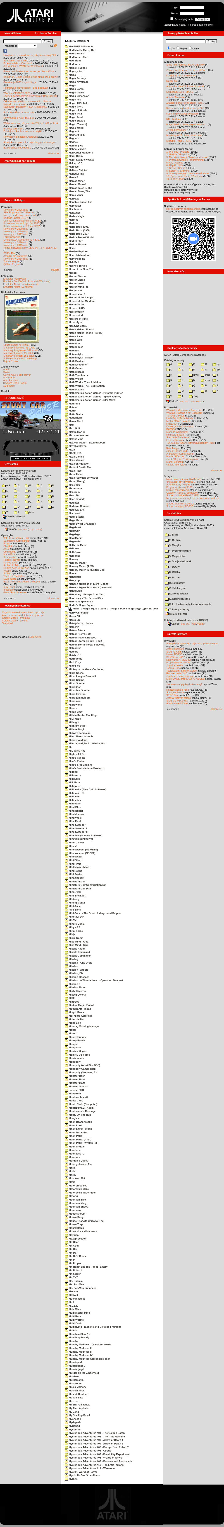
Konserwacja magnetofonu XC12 (21, 226)
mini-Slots (73, 909)
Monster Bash (75, 1075)
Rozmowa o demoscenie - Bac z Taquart (25, 87)
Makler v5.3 (73, 163)
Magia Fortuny (75, 78)
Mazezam (72, 492)
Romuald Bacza (175, 434)
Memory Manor (75, 562)
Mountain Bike (75, 1199)
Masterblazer (74, 304)
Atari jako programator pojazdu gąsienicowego (29, 142)
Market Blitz (74, 241)
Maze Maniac (74, 460)
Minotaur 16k (74, 916)
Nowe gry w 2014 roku (15, 258)
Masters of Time (76, 318)
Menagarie (73, 576)
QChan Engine (11, 264)
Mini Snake (73, 874)
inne (29, 512)
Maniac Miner (75, 181)
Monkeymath (74, 1058)
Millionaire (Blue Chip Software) (85, 789)
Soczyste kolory (175, 692)
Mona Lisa (73, 1022)
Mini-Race (73, 906)
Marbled (71, 219)
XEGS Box (172, 695)
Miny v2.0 (72, 927)
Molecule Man (75, 1019)
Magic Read (74, 117)
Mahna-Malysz (75, 149)
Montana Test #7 (76, 1097)
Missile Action (75, 948)
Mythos (71, 1479)
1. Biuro (172, 534)
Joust (6, 549)
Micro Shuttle (75, 683)
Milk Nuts (72, 778)
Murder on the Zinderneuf (82, 1372)
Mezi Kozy (73, 662)
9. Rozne (172, 577)
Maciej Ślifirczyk (175, 456)
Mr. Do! (71, 1252)
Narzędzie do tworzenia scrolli (19, 215)
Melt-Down (73, 552)
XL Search (9, 385)
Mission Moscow (76, 977)
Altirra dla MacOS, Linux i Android (184, 86)
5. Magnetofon (175, 556)
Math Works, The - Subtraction (85, 386)
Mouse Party (74, 1217)
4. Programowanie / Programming (184, 159)
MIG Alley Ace (75, 750)
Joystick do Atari (175, 665)
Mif (68, 747)
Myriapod (72, 1426)
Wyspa (7, 570)
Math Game (73, 368)
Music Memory (75, 1387)
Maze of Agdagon (77, 463)
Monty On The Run (78, 1114)
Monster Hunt (75, 1079)
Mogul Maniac (75, 1012)
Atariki (6, 369)
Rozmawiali (171, 407)
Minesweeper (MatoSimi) (81, 849)
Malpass (72, 166)
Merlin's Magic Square (80, 605)
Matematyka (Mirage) (79, 357)
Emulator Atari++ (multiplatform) (20, 284)
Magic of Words (76, 110)
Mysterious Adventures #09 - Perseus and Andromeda (99, 1461)
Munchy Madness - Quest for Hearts (88, 1344)
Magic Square (75, 120)
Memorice (72, 555)
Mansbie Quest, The (78, 202)
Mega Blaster (74, 516)
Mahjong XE (74, 145)
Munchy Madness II (78, 1348)
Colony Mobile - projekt (15, 620)
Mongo (71, 1044)
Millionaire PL (75, 793)
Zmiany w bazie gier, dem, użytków (185, 70)
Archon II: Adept (12, 565)
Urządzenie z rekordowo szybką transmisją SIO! (29, 55)
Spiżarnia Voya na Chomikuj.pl (20, 358)
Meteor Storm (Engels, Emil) (83, 641)
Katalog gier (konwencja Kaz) (18, 470)
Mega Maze (73, 520)
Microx (71, 708)
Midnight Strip (75, 725)
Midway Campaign (78, 733)
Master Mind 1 (75, 294)
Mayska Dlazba (75, 446)
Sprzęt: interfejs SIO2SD (179, 506)
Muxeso (71, 1401)
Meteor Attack (75, 630)
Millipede (72, 796)
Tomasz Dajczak (175, 415)
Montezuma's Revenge (80, 1111)
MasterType (73, 322)
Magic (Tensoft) (76, 124)
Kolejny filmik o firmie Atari (180, 75)
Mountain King (75, 1203)
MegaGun (72, 530)
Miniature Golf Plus (78, 888)
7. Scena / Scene (175, 168)
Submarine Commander (16, 540)
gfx (216, 369)
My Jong (72, 1411)
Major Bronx (74, 156)
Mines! (71, 846)
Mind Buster (74, 810)
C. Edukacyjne (175, 588)
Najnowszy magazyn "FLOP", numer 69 (25, 106)
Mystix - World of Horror (81, 1472)
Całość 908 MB (176, 614)
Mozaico (72, 1235)
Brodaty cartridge (12, 128)
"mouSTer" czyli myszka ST (181, 481)
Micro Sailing (74, 680)
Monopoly (73, 1061)
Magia (70, 74)
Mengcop (72, 580)
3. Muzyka (173, 545)
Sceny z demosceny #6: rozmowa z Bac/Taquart (30, 96)
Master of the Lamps (79, 297)
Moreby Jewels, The (78, 1164)
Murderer (72, 1376)
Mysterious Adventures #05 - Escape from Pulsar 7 (97, 1447)
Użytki (183, 48)
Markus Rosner (76, 244)
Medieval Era (74, 509)
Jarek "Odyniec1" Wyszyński (182, 459)
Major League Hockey (79, 159)
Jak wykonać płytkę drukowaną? (184, 684)
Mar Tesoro (73, 209)
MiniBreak (73, 892)
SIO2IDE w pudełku (177, 700)
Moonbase (73, 1150)
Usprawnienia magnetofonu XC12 (22, 220)
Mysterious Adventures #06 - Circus (88, 1450)
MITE (70, 998)
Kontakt (5, 391)
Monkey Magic (75, 1051)
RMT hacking (173, 119)
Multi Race (73, 1316)
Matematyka (74, 354)
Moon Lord (73, 1125)
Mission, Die (74, 973)
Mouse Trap (74, 1224)
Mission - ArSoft (76, 969)
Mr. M (70, 1259)
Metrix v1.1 (73, 655)
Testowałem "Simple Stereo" (182, 670)
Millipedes (73, 800)
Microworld (73, 704)
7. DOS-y (172, 566)
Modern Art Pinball (78, 1008)
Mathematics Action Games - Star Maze (90, 400)
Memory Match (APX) (79, 566)
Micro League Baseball (80, 676)
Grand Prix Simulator (14, 592)
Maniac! (71, 177)
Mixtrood (72, 1001)
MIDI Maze (73, 718)
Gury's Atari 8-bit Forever (17, 374)
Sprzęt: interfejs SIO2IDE (180, 503)
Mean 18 (72, 495)
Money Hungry (75, 1037)
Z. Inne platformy (177, 609)
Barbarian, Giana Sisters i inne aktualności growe (30, 76)
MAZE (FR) (73, 453)
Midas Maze (74, 711)
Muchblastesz (75, 1298)
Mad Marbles (74, 53)
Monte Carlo (74, 1100)
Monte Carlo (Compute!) (81, 1104)
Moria (70, 1168)
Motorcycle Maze (77, 1189)
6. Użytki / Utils (174, 165)
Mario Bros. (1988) (77, 230)
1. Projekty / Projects (177, 151)
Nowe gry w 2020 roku (15, 228)
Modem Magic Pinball (79, 1005)
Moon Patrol (74, 1136)
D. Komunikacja (176, 593)
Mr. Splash (73, 1273)
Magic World (74, 128)
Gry (173, 48)
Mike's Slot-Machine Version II (84, 768)
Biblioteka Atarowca (13, 292)
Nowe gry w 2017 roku (15, 234)
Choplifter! (9, 546)
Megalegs (72, 534)
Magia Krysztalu (76, 81)
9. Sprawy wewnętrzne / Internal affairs (187, 173)
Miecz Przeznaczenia (79, 736)
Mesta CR (72, 616)
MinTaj (70, 920)
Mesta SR (72, 620)
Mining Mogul (75, 902)
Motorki (71, 1196)
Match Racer (74, 336)
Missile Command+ (78, 955)
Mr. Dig (71, 1249)
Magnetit (72, 131)
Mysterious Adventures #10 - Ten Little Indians (94, 1465)
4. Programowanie (178, 550)
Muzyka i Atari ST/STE (178, 140)
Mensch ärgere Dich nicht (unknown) (88, 587)
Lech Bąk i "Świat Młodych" (181, 418)
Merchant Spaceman (79, 601)
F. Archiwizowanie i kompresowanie (188, 604)
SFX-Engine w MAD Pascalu (19, 212)
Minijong (72, 899)
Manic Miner (74, 195)
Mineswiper (73, 856)
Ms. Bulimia (74, 1281)
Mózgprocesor (75, 1238)
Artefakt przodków (176, 130)
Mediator (72, 502)
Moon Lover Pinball (78, 1129)
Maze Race (73, 470)
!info (194, 374)
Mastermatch (74, 311)
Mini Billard (73, 860)
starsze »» (53, 153)
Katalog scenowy (174, 360)
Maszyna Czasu (76, 325)
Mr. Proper (73, 1263)
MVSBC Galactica (77, 1404)
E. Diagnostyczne (177, 598)
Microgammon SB (77, 697)
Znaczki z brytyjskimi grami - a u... (185, 102)
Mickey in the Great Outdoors (84, 669)
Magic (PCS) (74, 113)
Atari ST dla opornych (15, 256)
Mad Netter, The (76, 57)
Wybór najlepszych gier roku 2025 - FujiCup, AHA (30, 123)
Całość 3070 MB (14, 516)
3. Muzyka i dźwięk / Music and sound (187, 157)
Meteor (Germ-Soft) (78, 634)
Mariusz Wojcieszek (177, 432)
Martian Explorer (76, 251)
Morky (70, 1175)
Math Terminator (76, 375)
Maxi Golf (72, 428)
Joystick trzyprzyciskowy (179, 676)
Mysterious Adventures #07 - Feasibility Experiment (97, 1454)
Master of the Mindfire (80, 301)
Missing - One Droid (78, 962)
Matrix (70, 410)
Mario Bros (9, 554)
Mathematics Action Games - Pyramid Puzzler (94, 393)
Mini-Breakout (75, 895)
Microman (73, 701)
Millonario (73, 803)
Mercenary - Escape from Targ (84, 594)
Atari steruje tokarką (177, 703)
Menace (71, 573)
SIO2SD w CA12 (175, 657)
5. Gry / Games (174, 162)
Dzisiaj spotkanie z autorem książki (22, 131)
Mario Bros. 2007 (77, 233)
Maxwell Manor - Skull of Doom (85, 442)
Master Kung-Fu (76, 286)
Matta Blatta (74, 414)
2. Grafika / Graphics (177, 154)
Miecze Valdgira (76, 740)
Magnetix (72, 138)
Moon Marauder (76, 1132)
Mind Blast (73, 807)
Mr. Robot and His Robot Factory (86, 1266)
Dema (195, 48)
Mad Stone (73, 60)
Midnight (72, 722)
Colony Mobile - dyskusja (16, 617)
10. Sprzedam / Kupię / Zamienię (184, 176)
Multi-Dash (73, 1323)
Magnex (71, 142)
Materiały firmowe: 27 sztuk (18, 353)
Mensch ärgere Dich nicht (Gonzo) (87, 583)
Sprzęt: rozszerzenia (177, 490)
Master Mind (74, 290)
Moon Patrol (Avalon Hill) (81, 1143)
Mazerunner (74, 488)
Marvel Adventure (77, 255)
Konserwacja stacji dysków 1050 (21, 223)
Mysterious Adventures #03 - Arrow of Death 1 (94, 1440)
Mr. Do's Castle (75, 1256)
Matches (72, 350)
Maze (70, 449)
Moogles (72, 1118)
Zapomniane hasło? (175, 24)
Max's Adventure (76, 435)
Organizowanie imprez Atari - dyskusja (23, 612)
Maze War (72, 485)
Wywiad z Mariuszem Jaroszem (183, 410)
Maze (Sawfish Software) (81, 477)
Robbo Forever (11, 559)
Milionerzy (73, 775)
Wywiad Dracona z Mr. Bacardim (184, 413)
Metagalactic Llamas (79, 623)
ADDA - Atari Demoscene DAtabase (185, 354)
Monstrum (73, 1093)
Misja (70, 934)
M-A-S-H (72, 262)
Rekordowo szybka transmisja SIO (185, 108)
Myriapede (73, 1422)
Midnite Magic (75, 729)
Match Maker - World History (83, 332)
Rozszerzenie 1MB (176, 673)
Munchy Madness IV (79, 1355)
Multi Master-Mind (77, 1312)
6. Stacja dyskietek (178, 561)
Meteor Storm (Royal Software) (85, 644)
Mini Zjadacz (74, 878)
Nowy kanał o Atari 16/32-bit (18, 117)
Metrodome (73, 658)
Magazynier (73, 71)
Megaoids (72, 541)
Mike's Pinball (75, 761)
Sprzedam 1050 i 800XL (179, 91)
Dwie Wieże (10, 578)
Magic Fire (73, 99)
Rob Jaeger (172, 448)
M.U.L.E (71, 1305)
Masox (70, 272)
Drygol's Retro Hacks (14, 383)
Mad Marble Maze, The (80, 50)
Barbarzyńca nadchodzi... (17, 147)
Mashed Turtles (76, 265)
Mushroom (73, 1383)
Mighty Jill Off (75, 754)
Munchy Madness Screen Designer (87, 1358)
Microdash (73, 687)
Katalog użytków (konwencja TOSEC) (186, 620)
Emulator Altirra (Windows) (18, 286)
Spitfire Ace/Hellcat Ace (16, 568)
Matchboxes (74, 347)
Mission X (72, 984)
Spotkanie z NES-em (14, 60)
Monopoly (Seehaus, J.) (81, 1072)
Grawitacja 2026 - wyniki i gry (19, 82)
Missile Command (77, 952)
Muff (69, 1302)
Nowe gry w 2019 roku (15, 231)
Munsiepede (74, 1362)
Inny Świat (9, 587)
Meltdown (72, 548)
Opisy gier (7, 535)
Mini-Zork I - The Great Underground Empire (93, 913)
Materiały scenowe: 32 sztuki (19, 347)
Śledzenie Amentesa (177, 437)
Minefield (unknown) (79, 839)
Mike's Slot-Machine (79, 764)
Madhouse (73, 64)
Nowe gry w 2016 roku (15, 242)
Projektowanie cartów (178, 662)
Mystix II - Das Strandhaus (82, 1475)
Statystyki (7, 623)
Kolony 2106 (10, 562)
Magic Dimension (77, 96)
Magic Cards (74, 89)
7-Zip (31, 529)
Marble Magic (75, 216)
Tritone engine (11, 261)
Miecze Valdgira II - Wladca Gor (85, 743)
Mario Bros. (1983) (77, 226)
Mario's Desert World (79, 237)
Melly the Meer (75, 545)
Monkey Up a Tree (77, 1054)
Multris (71, 1330)
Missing (71, 959)
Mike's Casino (75, 757)
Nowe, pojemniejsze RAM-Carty (184, 479)
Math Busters (75, 361)
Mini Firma (73, 863)
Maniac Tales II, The (78, 188)
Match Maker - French (79, 329)
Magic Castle (74, 92)
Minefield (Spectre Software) (83, 835)
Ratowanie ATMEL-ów (178, 659)
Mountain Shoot (76, 1206)
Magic (70, 85)
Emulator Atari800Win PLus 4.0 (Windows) (26, 281)
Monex (71, 1033)
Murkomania (74, 1379)
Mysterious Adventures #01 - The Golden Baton (95, 1433)
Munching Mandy (77, 1337)
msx (205, 380)
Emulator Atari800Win (15, 278)
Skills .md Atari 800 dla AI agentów (185, 64)
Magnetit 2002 (75, 135)
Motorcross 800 (76, 1185)
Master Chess (75, 279)
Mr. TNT (71, 1277)
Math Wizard (74, 378)
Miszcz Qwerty (75, 994)
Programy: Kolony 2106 (179, 487)
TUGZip (38, 529)
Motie (70, 1182)
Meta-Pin (72, 627)
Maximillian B (75, 432)
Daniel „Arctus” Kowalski (179, 426)
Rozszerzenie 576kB (177, 689)
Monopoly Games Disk (80, 1068)
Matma (71, 407)
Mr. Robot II (73, 1270)
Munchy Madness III (78, 1351)
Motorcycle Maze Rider (80, 1192)
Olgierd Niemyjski (176, 464)
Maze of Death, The (78, 467)
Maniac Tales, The (77, 191)
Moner (70, 1029)
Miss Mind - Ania (76, 941)
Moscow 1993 (75, 1178)
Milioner (71, 771)
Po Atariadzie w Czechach (17, 63)
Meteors (71, 651)
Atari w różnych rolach (178, 698)
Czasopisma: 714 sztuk (16, 344)
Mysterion (73, 1429)
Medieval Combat (77, 506)
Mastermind (74, 315)
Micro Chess (74, 673)
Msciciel (72, 1291)
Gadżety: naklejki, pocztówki (182, 492)
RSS (52, 45)
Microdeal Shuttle (77, 690)
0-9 (6, 485)
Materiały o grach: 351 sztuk (19, 355)
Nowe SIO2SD (174, 654)
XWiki (6, 372)
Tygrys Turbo (173, 668)
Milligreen (72, 786)
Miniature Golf (75, 881)
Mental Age (73, 590)
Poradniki (6, 207)
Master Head (74, 283)
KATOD (170, 429)
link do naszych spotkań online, (183, 208)
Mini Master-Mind (77, 867)
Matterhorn (73, 417)
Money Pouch (75, 1040)
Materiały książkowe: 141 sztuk (20, 350)
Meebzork (72, 513)
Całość (11, 529)
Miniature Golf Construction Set (85, 885)
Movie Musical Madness (81, 1231)
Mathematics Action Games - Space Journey (93, 396)
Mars (70, 248)
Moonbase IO (74, 1153)
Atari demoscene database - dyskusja (22, 615)
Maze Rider (73, 474)
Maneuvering (74, 173)
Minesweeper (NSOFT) (80, 853)
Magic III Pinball (76, 103)
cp (215, 364)
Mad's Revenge (76, 67)
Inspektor (8, 589)
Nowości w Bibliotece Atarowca (20, 136)
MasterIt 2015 (75, 308)
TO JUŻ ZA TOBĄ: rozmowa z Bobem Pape (190, 442)
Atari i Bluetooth (175, 649)
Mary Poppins (75, 258)
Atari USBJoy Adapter (178, 484)
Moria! (70, 1171)
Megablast (73, 527)
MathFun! (72, 403)
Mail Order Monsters (79, 152)
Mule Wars (73, 1309)
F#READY (172, 423)
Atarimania (9, 377)
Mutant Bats (74, 1397)
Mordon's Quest (76, 1160)
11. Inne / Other (174, 179)
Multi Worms (74, 1319)
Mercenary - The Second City (84, 598)
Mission (71, 966)
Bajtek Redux (10, 361)
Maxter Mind (74, 439)
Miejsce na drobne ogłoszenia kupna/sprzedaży (192, 498)
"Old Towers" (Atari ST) (16, 538)
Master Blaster (75, 276)
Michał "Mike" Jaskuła (178, 421)
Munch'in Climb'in (77, 1334)
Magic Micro (74, 106)
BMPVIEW (9, 253)
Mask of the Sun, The (79, 269)
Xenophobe (9, 557)
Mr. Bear (72, 1242)
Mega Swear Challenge (80, 523)
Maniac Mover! (75, 184)
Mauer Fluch (74, 421)
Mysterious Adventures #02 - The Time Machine (95, 1436)
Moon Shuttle (75, 1146)
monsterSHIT (74, 1090)
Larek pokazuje (11, 237)
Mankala (72, 198)
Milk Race (72, 782)
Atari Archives (10, 380)
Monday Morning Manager (82, 1026)
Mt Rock (72, 1295)
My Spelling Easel (77, 1415)
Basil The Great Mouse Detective (21, 581)
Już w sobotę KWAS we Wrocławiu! (23, 66)
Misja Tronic (74, 938)
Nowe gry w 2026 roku (15, 209)
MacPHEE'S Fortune (79, 46)
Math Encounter (76, 364)
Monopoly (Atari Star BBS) (82, 1065)
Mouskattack (74, 1228)
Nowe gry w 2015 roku (15, 245)
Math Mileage (74, 371)
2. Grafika (173, 540)
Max (69, 425)
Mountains (73, 1210)
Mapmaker (73, 205)
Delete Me (172, 81)
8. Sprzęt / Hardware (177, 170)
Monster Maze (75, 1082)
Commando (9, 551)
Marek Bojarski (174, 461)
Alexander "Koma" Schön (180, 453)
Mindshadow (74, 814)
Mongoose (73, 1047)
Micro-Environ (75, 694)
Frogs (6, 543)
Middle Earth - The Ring (81, 715)
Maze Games (74, 456)
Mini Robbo (73, 870)
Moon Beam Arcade (78, 1121)
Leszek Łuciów (174, 440)
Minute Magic (75, 924)
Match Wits (73, 340)
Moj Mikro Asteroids (79, 1015)
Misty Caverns (75, 991)
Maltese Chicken (76, 170)
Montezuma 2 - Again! (79, 1107)
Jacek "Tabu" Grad (176, 451)
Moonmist (73, 1157)
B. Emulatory (175, 583)
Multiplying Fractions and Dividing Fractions (93, 1326)
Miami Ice (72, 665)
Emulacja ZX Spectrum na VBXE (21, 239)
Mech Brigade (75, 499)
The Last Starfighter (14, 576)
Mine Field (73, 821)
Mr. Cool (72, 1245)
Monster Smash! (76, 1086)
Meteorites (73, 648)
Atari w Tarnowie (175, 97)
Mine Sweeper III (76, 831)
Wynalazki (170, 640)
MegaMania (73, 538)
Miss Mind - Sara (76, 945)
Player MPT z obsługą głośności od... (186, 124)
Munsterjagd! (74, 1369)
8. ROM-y (172, 572)
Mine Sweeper (75, 824)
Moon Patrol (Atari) (78, 1139)
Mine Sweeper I (76, 828)
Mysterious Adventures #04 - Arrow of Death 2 (94, 1443)
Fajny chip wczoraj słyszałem (182, 113)
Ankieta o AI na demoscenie (18, 112)
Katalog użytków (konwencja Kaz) (184, 520)
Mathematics (74, 389)
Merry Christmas (76, 612)
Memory (71, 559)
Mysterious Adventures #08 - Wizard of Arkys (93, 1457)
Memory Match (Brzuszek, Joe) (85, 569)
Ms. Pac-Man (74, 1284)
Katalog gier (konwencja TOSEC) (20, 522)
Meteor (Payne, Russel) (80, 637)
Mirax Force (74, 931)
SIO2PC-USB (173, 651)
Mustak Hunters (76, 1394)
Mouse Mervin (75, 1213)
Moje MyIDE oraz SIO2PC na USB (185, 678)
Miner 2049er (74, 842)
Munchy (71, 1341)
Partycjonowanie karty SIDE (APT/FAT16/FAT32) (30, 247)
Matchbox (72, 343)
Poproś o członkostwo (200, 24)
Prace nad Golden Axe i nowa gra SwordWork (28, 71)
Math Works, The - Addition (83, 382)
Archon (7, 573)
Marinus (71, 223)
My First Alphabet (77, 1408)
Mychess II (73, 1418)
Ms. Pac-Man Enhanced (80, 1288)
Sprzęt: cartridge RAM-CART (182, 495)
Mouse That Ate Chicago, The (84, 1221)
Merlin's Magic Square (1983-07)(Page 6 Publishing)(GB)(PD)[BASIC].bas (114, 608)
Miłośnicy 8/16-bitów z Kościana (184, 135)
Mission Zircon (75, 987)
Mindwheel (73, 817)
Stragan (168, 476)
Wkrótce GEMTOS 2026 (16, 93)
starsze (55, 269)
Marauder (72, 212)
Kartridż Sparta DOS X (16, 218)
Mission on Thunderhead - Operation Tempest (94, 980)
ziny (193, 396)
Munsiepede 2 (75, 1365)
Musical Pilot (74, 1390)
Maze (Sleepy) (75, 481)
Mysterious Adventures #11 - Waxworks (90, 1468)
